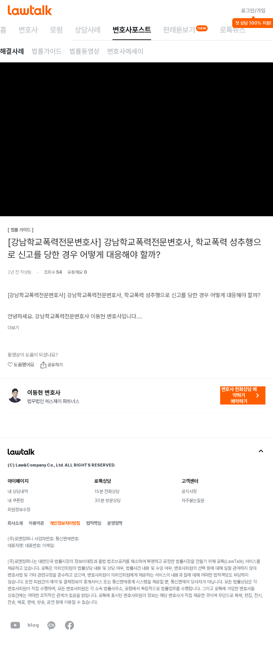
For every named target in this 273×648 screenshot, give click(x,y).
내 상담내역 (18, 491)
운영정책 (114, 523)
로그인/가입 (253, 11)
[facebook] (69, 625)
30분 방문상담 (107, 500)
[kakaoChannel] (51, 625)
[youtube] (15, 625)
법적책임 (93, 523)
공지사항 (189, 491)
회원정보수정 (19, 509)
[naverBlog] (33, 625)
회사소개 (15, 523)
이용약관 (36, 523)
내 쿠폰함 (16, 500)
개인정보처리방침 (65, 523)
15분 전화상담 (106, 491)
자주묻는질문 (193, 500)
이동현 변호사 (43, 393)
